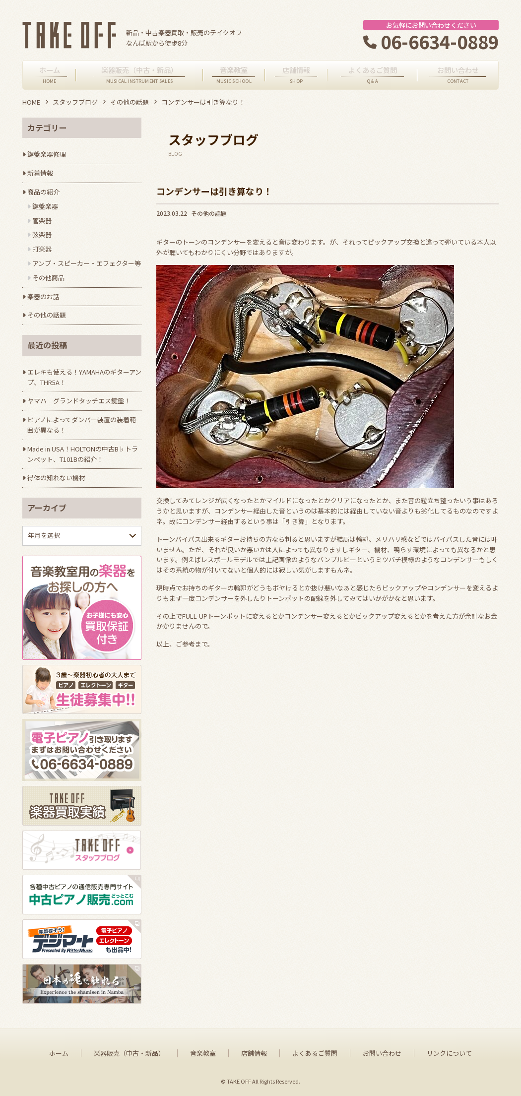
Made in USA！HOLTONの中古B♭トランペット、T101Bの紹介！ (82, 454)
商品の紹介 (43, 191)
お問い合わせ (382, 1053)
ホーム (58, 1053)
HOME (31, 102)
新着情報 (40, 173)
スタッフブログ (75, 102)
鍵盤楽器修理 (46, 154)
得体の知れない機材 (56, 477)
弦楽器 (42, 234)
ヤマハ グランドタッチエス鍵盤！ (78, 400)
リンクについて (449, 1053)
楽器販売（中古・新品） (129, 1053)
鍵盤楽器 (45, 206)
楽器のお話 (43, 296)
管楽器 (42, 220)
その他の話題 (129, 102)
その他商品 (48, 277)
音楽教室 (203, 1053)
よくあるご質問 (314, 1053)
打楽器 (42, 249)
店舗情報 (254, 1053)
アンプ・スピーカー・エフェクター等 (86, 263)
